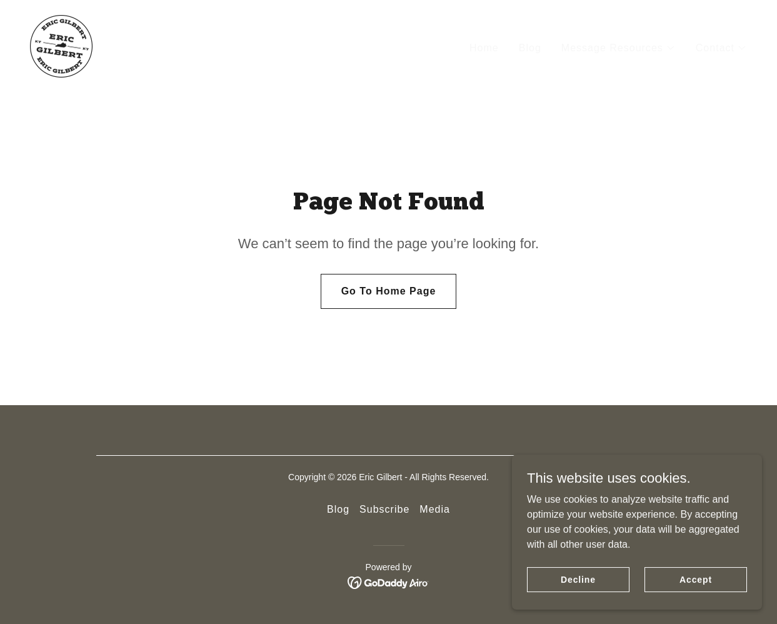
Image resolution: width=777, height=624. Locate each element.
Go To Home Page (388, 291)
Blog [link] (530, 48)
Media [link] (434, 509)
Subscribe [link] (384, 509)
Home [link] (484, 48)
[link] (61, 45)
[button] (618, 48)
